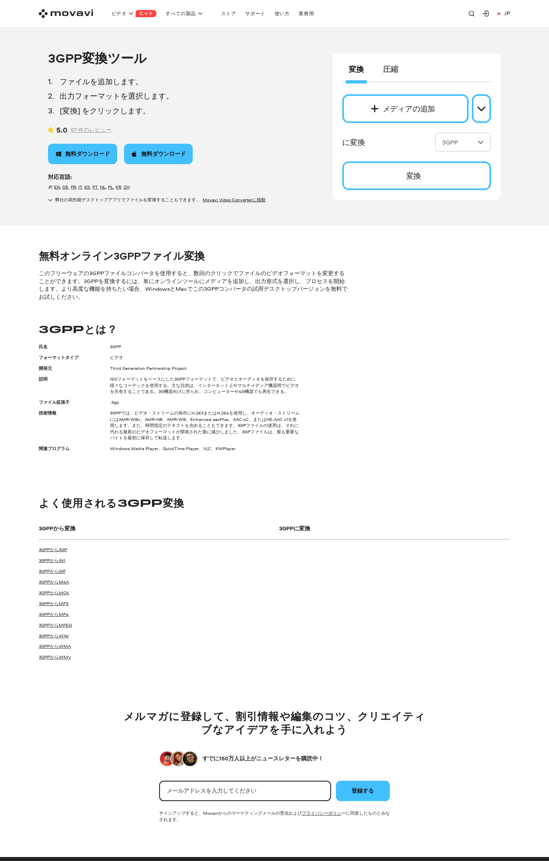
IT (80, 187)
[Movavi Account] (485, 13)
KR (118, 187)
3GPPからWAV (54, 636)
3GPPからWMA (55, 646)
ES (87, 187)
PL (110, 187)
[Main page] (66, 13)
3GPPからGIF (52, 571)
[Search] (471, 13)
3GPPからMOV (54, 592)
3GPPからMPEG (55, 625)
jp (503, 13)
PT (95, 187)
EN (57, 187)
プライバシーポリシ (321, 813)
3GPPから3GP (53, 549)
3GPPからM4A (54, 582)
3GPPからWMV (55, 657)
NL (103, 187)
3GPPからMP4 (54, 614)
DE (65, 187)
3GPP (463, 142)
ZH (127, 187)
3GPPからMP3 (53, 603)
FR (73, 187)
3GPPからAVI (52, 560)
